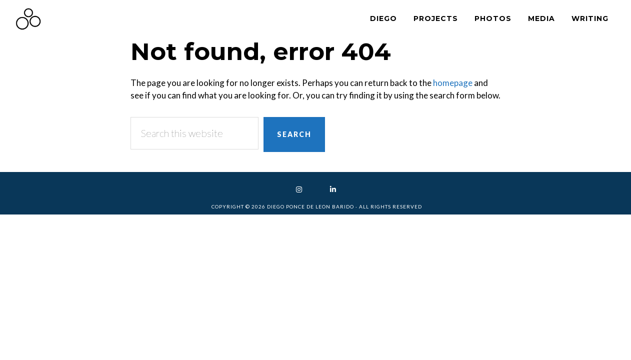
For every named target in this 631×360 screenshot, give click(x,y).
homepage (452, 83)
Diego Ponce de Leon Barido (105, 19)
